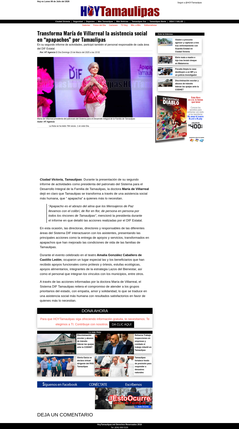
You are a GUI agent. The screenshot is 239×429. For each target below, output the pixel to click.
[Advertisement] (95, 151)
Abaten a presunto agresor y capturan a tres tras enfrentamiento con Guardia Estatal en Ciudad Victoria (187, 46)
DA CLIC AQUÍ (121, 324)
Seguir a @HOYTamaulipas (189, 2)
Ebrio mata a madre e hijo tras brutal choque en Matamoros (186, 60)
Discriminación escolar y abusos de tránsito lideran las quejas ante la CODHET (85, 341)
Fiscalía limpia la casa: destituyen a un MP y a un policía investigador (186, 72)
